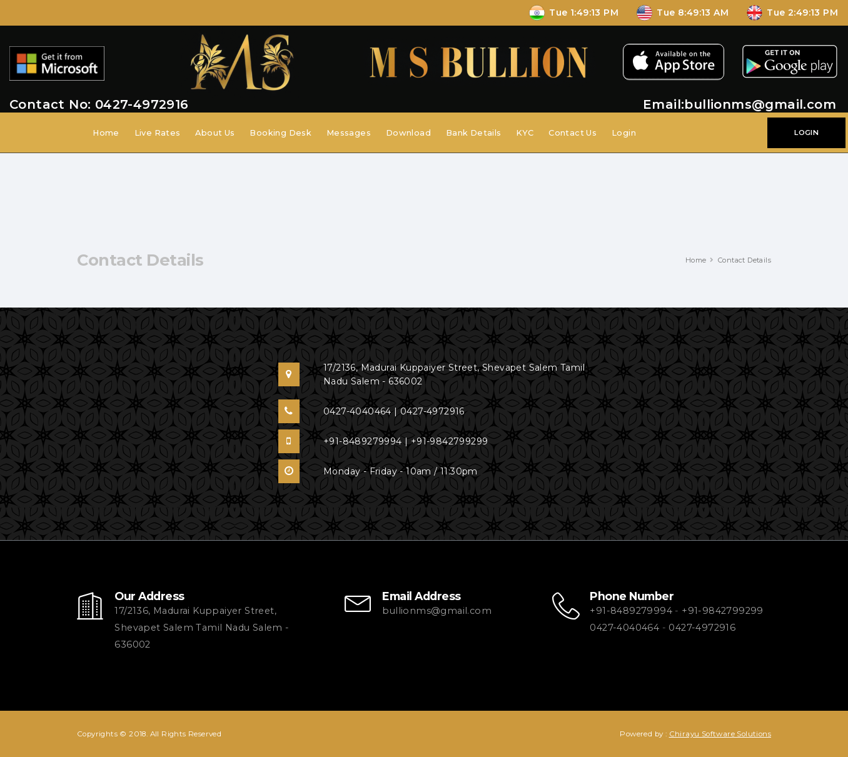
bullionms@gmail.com (437, 610)
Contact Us (572, 133)
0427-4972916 (702, 627)
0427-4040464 (624, 627)
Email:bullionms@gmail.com (739, 104)
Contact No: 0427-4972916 (99, 104)
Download (408, 133)
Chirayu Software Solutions (720, 733)
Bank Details (474, 133)
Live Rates (157, 133)
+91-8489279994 (631, 610)
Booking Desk (280, 133)
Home (106, 133)
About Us (215, 133)
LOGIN (806, 132)
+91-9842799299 (723, 610)
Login (624, 133)
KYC (524, 133)
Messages (348, 133)
